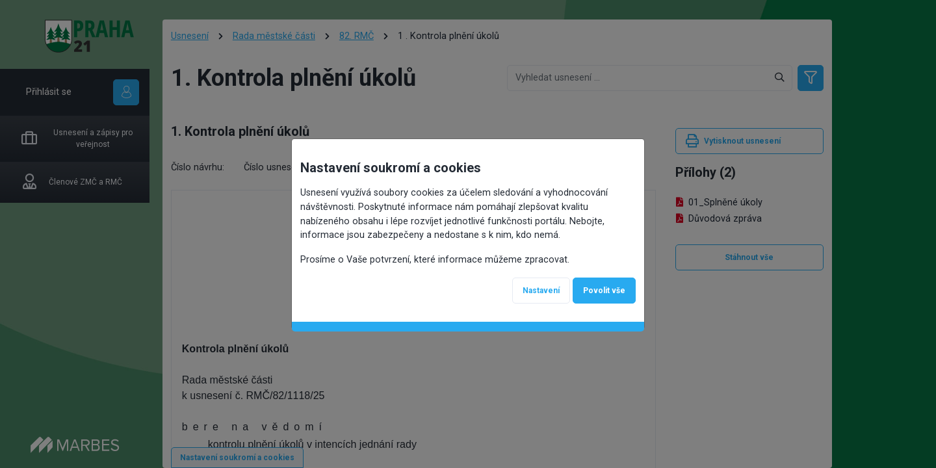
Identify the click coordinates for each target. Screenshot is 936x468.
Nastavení (541, 290)
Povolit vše (604, 290)
